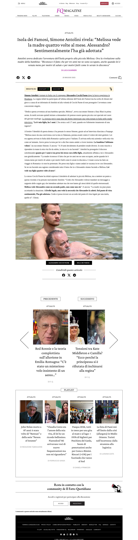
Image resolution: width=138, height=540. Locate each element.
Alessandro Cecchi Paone (59, 263)
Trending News (22, 15)
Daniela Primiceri (82, 466)
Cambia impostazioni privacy (62, 523)
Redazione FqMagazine (32, 446)
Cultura (118, 15)
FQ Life (34, 15)
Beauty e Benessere (103, 15)
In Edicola (61, 3)
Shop (77, 3)
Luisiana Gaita (108, 453)
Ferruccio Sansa (57, 459)
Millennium (72, 3)
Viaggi (76, 15)
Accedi (61, 502)
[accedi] (116, 3)
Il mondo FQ (84, 3)
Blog (67, 3)
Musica (66, 15)
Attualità (69, 33)
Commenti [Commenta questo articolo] (115, 77)
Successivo (87, 298)
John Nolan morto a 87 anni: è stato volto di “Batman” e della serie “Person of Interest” (31, 433)
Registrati (77, 502)
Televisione (46, 15)
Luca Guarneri (70, 70)
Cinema (57, 15)
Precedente (50, 298)
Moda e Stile (87, 15)
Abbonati (104, 3)
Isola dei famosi (83, 263)
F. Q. (51, 381)
